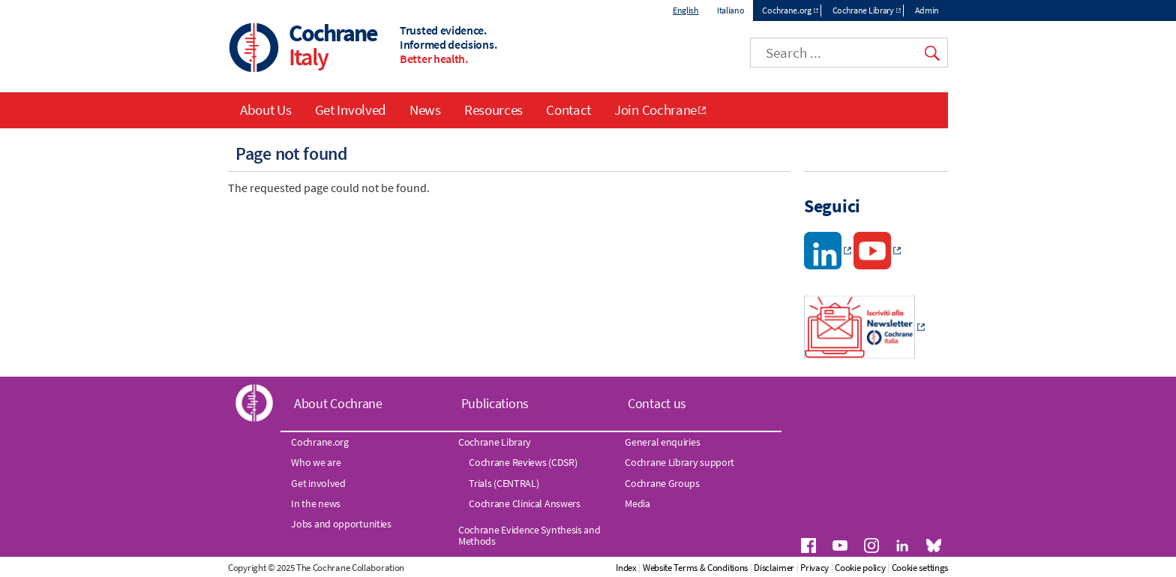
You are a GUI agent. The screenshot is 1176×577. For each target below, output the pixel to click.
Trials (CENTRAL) (503, 483)
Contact (568, 110)
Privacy (814, 567)
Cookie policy (860, 567)
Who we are (315, 462)
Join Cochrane (655, 110)
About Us (266, 110)
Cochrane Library (863, 10)
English (686, 10)
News (425, 110)
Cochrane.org (786, 10)
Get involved (318, 483)
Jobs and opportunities (341, 523)
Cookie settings (920, 567)
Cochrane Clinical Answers (524, 503)
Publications (495, 403)
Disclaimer (774, 567)
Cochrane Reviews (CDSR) (523, 462)
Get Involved (350, 110)
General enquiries (662, 442)
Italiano (731, 10)
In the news (315, 503)
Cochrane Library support (679, 462)
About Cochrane (338, 403)
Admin (927, 10)
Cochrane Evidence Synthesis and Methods (529, 535)
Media (637, 503)
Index (626, 567)
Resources (493, 110)
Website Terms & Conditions (695, 567)
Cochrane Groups (662, 483)
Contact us (657, 403)
